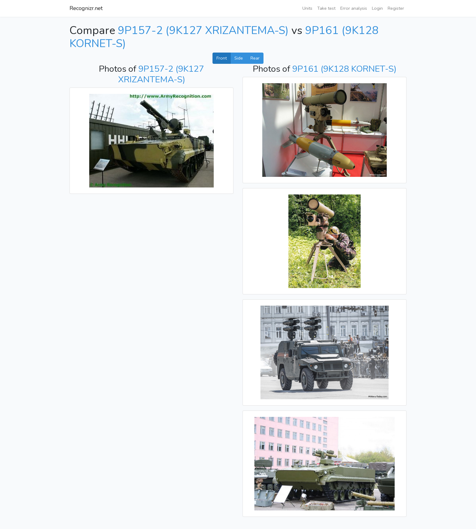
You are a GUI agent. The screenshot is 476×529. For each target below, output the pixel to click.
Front (221, 58)
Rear (255, 58)
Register (396, 8)
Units (307, 8)
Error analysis (353, 8)
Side (238, 58)
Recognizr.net (86, 8)
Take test (326, 8)
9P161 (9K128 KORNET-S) (344, 69)
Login (377, 8)
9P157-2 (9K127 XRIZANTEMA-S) (203, 30)
